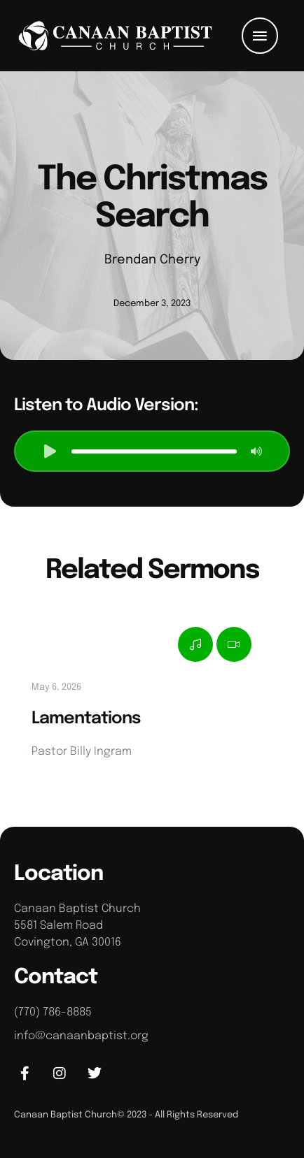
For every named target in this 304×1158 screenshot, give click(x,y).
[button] (260, 35)
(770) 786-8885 (53, 1012)
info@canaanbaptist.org (81, 1036)
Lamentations (86, 719)
